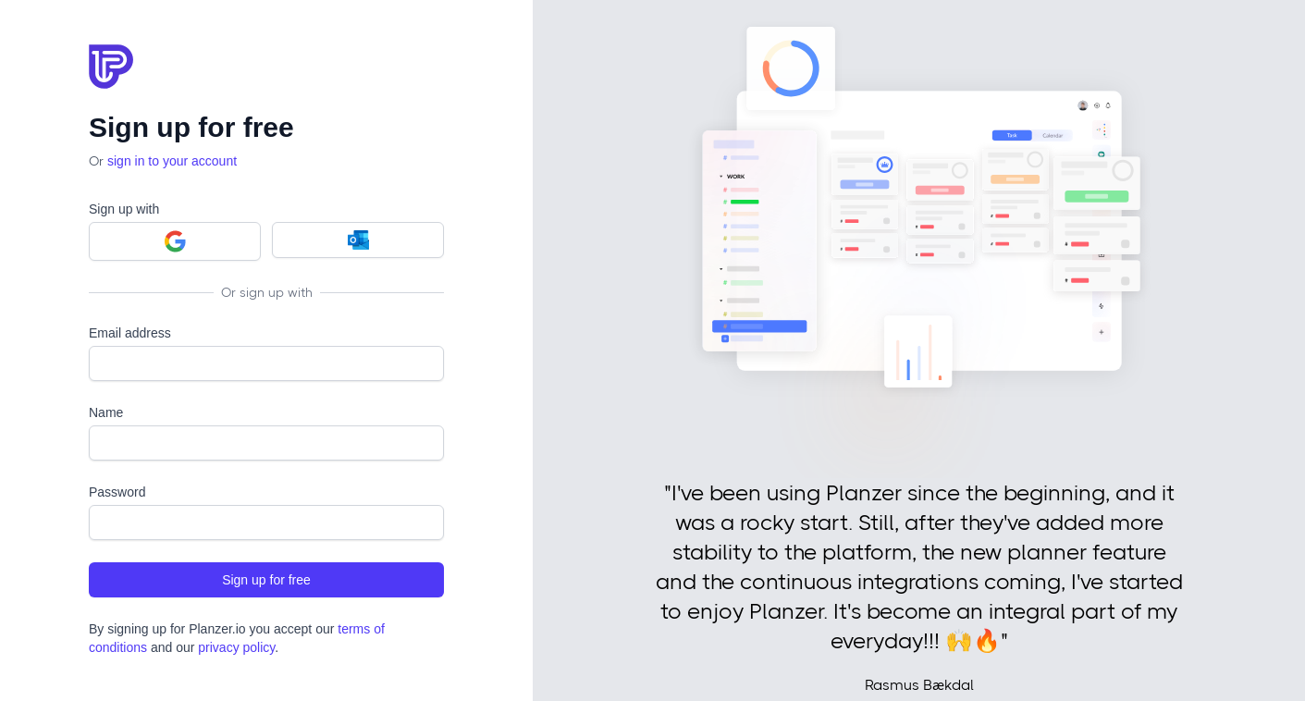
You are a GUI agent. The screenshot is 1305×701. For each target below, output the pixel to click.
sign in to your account (172, 161)
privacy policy (236, 647)
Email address (130, 333)
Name (106, 412)
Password (117, 492)
